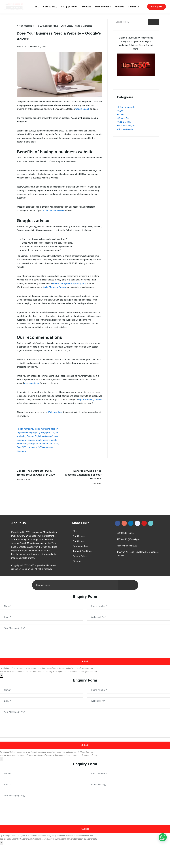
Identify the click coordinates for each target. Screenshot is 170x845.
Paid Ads (86, 7)
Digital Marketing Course (89, 399)
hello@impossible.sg (127, 546)
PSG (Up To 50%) (69, 7)
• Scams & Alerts (125, 129)
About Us (119, 7)
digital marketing (25, 429)
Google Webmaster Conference (43, 443)
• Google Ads (123, 118)
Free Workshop (80, 546)
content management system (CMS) (69, 283)
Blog (75, 531)
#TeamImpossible (25, 26)
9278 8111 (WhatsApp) (128, 539)
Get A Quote (156, 7)
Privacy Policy (80, 556)
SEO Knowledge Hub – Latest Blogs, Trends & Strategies (65, 26)
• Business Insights (126, 125)
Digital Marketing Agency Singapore (33, 432)
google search (42, 440)
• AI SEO (121, 114)
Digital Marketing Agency (54, 287)
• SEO (120, 111)
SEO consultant (54, 412)
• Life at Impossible (126, 107)
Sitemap (77, 561)
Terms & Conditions (82, 551)
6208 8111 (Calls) (125, 533)
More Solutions (103, 7)
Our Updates (79, 536)
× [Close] (1, 675)
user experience (31, 383)
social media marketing (54, 210)
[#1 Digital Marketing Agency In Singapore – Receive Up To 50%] (163, 837)
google (31, 440)
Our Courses (79, 541)
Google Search (82, 109)
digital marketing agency (46, 429)
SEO (37, 7)
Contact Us (133, 7)
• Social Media (124, 122)
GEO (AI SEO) (50, 7)
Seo (18, 447)
